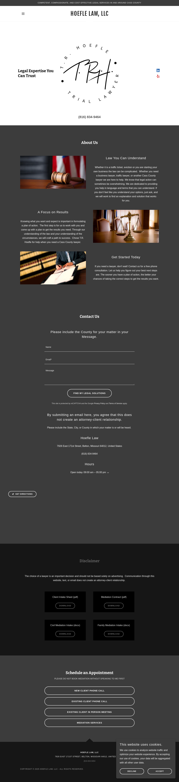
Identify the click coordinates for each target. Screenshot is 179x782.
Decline (131, 771)
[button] (23, 14)
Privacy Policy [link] (99, 403)
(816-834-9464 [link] (89, 761)
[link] (89, 15)
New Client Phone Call (90, 690)
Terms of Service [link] (115, 403)
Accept (160, 771)
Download (65, 606)
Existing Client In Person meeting (89, 712)
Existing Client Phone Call (89, 701)
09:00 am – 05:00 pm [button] (95, 472)
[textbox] (89, 347)
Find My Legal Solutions (89, 393)
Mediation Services (89, 723)
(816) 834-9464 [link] (89, 117)
